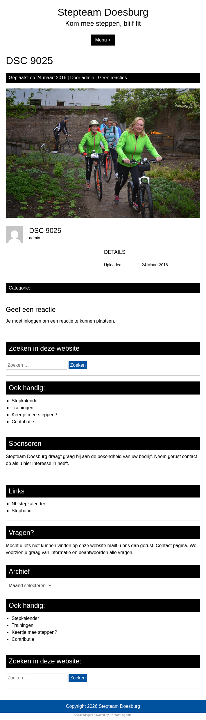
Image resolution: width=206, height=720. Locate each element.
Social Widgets (83, 715)
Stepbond (22, 510)
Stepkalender (25, 400)
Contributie (23, 421)
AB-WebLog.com (120, 715)
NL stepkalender (28, 503)
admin (88, 77)
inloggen (32, 321)
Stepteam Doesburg (103, 12)
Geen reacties (112, 77)
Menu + (103, 39)
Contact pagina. (172, 545)
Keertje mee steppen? (34, 414)
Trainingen (22, 407)
